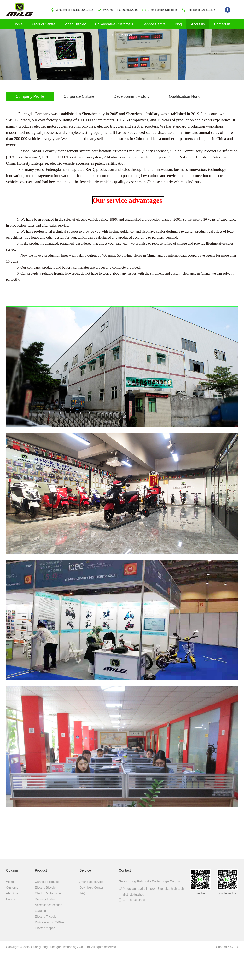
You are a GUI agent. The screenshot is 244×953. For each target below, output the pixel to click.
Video (10, 881)
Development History (132, 96)
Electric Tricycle (45, 916)
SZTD (234, 947)
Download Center (91, 887)
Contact (11, 899)
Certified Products (47, 881)
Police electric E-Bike (49, 922)
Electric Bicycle (45, 887)
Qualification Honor (185, 96)
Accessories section (48, 905)
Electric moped (45, 928)
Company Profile (30, 96)
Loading (40, 910)
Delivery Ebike (45, 899)
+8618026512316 (82, 9)
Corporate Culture (79, 96)
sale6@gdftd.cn (167, 9)
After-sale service (91, 881)
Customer (12, 887)
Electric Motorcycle (48, 893)
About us (12, 893)
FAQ (82, 893)
